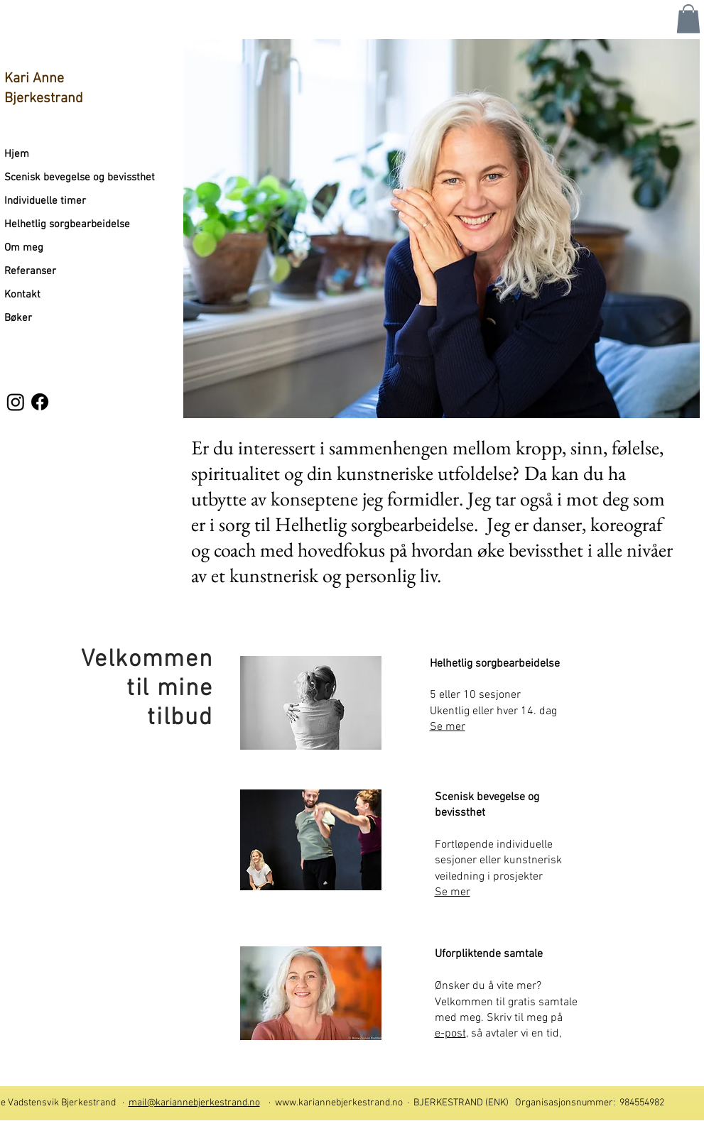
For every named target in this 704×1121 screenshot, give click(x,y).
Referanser (30, 271)
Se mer (452, 892)
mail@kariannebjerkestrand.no (194, 1103)
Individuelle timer (45, 201)
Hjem (16, 154)
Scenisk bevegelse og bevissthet (79, 177)
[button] (688, 18)
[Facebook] (39, 401)
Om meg (23, 247)
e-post (450, 1034)
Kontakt (22, 294)
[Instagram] (15, 401)
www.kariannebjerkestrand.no (339, 1103)
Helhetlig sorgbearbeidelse (67, 224)
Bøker (18, 318)
